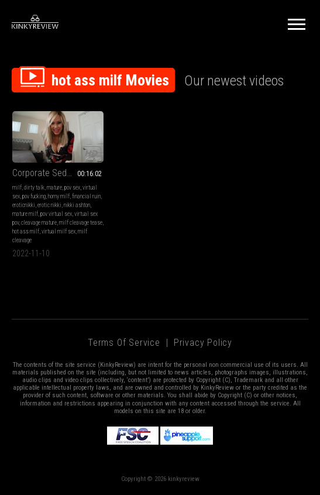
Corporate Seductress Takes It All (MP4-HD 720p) (57, 171)
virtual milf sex (73, 230)
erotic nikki (49, 204)
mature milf (25, 212)
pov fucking (34, 195)
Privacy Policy (203, 341)
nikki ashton (77, 204)
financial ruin (86, 195)
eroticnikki (23, 204)
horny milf (59, 195)
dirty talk (34, 186)
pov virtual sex (56, 212)
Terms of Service (124, 341)
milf (17, 186)
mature (54, 186)
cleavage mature (39, 221)
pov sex (72, 186)
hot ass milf (40, 230)
